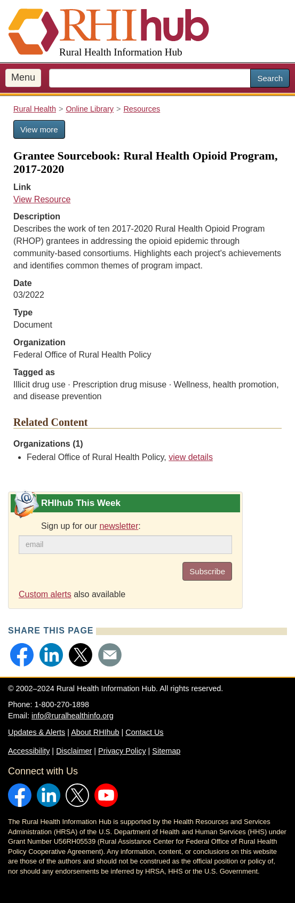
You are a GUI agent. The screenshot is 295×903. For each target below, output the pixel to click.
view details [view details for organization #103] (191, 457)
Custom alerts (45, 594)
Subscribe (207, 571)
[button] (22, 655)
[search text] (150, 78)
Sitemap (166, 751)
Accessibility (29, 751)
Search (270, 78)
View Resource (41, 199)
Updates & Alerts (36, 732)
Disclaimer (74, 751)
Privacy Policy (122, 751)
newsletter (118, 525)
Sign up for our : (91, 525)
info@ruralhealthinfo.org (72, 715)
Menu (23, 77)
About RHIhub (95, 732)
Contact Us (144, 732)
